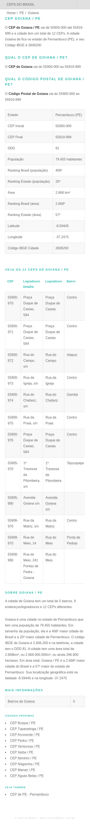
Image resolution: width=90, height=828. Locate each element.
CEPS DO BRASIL (20, 4)
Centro (72, 297)
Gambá (72, 394)
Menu (83, 4)
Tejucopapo (75, 463)
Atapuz (72, 355)
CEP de (29, 794)
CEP (22, 723)
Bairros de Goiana (21, 701)
